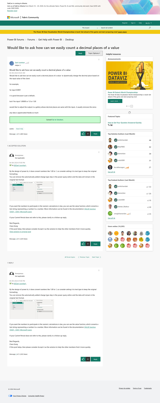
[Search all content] (126, 28)
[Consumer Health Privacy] (36, 396)
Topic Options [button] (93, 53)
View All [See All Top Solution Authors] (111, 172)
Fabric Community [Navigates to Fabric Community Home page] (30, 17)
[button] (80, 53)
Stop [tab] (132, 106)
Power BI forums (15, 39)
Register (125, 23)
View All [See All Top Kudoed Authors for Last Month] (111, 218)
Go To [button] (148, 23)
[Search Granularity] (90, 28)
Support (100, 17)
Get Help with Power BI (50, 39)
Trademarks (148, 388)
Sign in (133, 23)
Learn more (122, 32)
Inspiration (53, 17)
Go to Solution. (58, 120)
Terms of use (137, 388)
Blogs (82, 17)
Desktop (69, 39)
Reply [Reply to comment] (95, 244)
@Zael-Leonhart (20, 165)
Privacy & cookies (124, 388)
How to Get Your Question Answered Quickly (125, 123)
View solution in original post (20, 232)
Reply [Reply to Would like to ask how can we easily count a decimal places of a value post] (95, 134)
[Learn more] (115, 101)
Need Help (19, 128)
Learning (91, 17)
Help (140, 23)
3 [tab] (129, 106)
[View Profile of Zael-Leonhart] (20, 62)
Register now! (12, 11)
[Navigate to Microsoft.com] (13, 17)
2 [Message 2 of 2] (16, 239)
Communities (73, 17)
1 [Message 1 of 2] (16, 134)
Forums (44, 17)
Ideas (63, 17)
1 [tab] (126, 106)
